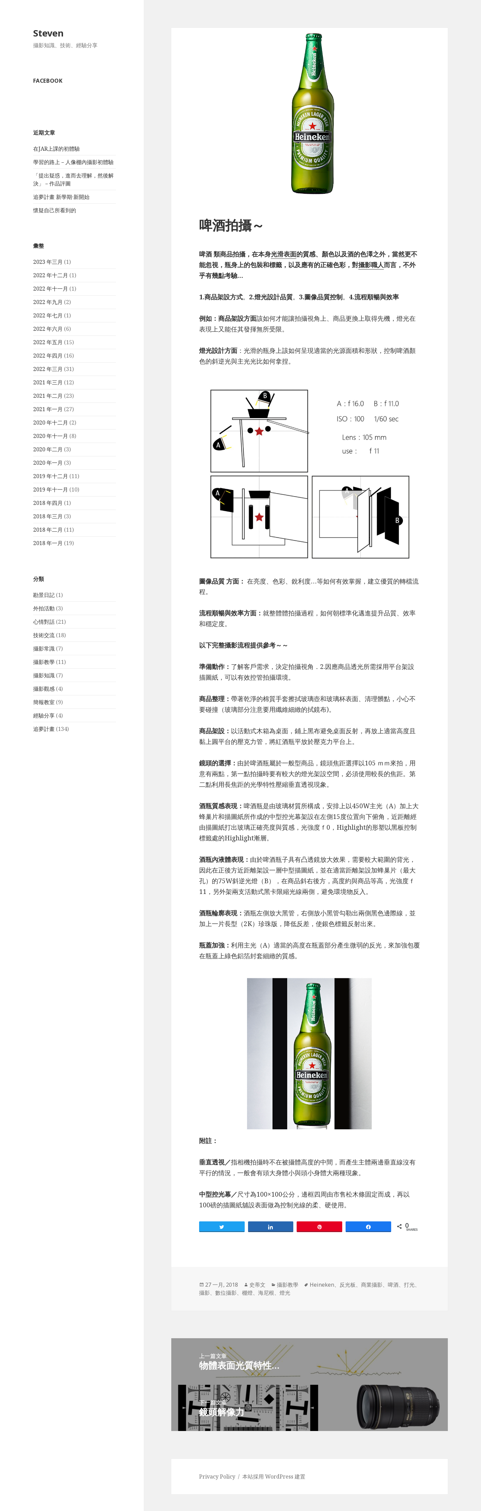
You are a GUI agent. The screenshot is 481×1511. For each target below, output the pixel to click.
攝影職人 (371, 264)
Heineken (322, 1284)
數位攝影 (226, 1292)
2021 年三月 (48, 382)
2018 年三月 (48, 516)
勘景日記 (44, 595)
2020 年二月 (48, 449)
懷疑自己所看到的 (54, 210)
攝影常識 (44, 648)
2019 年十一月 (50, 489)
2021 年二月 (48, 395)
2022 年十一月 (50, 288)
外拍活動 (44, 608)
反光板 (348, 1284)
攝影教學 (44, 662)
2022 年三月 (48, 369)
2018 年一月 (48, 543)
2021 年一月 (48, 409)
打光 (409, 1284)
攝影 (204, 1292)
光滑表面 (283, 254)
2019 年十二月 (50, 476)
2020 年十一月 (50, 436)
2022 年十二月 (50, 275)
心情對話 (44, 621)
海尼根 (266, 1292)
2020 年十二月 (50, 422)
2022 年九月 (48, 302)
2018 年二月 (48, 529)
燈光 (285, 1292)
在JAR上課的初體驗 (56, 148)
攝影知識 (44, 675)
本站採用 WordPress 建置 (273, 1476)
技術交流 (44, 635)
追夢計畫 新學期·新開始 (61, 197)
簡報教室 (44, 702)
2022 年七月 (48, 315)
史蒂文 (257, 1284)
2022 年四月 (48, 355)
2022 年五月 (48, 342)
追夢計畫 (44, 729)
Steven (48, 33)
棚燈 (247, 1292)
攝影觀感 (44, 688)
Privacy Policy (217, 1476)
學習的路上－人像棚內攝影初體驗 (73, 162)
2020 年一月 (48, 462)
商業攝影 (371, 1284)
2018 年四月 (48, 503)
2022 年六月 (48, 328)
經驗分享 (44, 715)
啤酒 (393, 1284)
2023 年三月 (48, 262)
